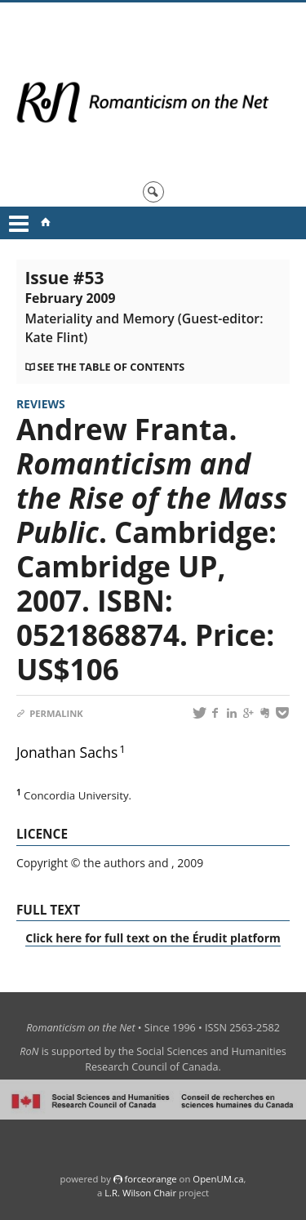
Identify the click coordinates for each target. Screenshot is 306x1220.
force (150, 1179)
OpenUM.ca (218, 1179)
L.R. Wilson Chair (140, 1193)
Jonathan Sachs (67, 752)
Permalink (49, 713)
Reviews (40, 404)
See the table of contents (110, 367)
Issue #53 (143, 306)
